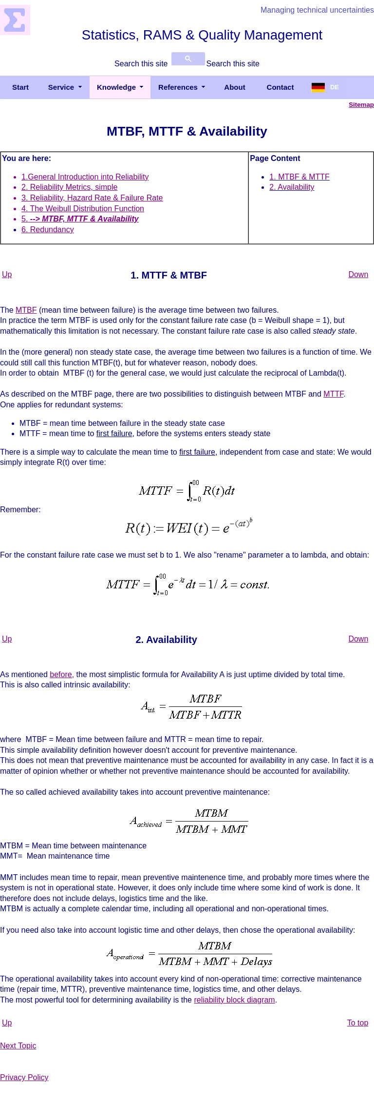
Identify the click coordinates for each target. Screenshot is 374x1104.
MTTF (333, 394)
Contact (280, 87)
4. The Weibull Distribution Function (82, 208)
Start (20, 87)
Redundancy (52, 229)
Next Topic (18, 1046)
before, (62, 674)
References (178, 87)
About (234, 87)
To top (358, 1023)
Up (7, 274)
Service (61, 87)
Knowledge (116, 87)
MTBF (26, 310)
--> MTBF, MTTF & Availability (84, 219)
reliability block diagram (234, 1000)
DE (334, 87)
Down (358, 274)
